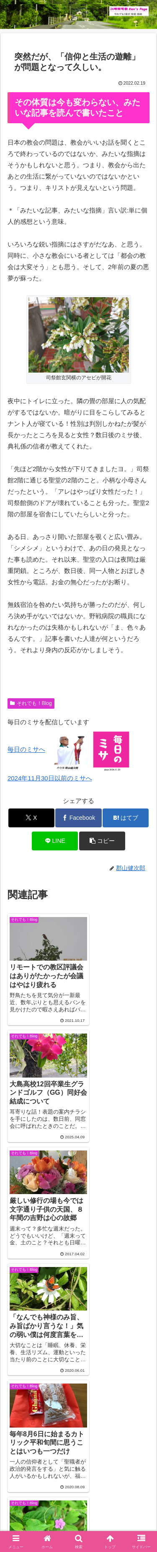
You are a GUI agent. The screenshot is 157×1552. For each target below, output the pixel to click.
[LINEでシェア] (55, 841)
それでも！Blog (31, 703)
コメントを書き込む (78, 1366)
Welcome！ (41, 1490)
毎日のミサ (116, 1502)
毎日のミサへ (26, 749)
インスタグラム (41, 1502)
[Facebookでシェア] (78, 817)
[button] (102, 841)
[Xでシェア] (31, 817)
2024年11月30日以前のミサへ (50, 778)
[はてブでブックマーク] (126, 817)
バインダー (78, 1514)
